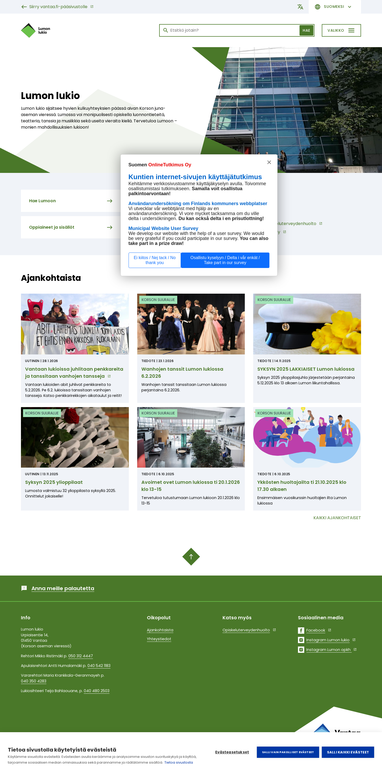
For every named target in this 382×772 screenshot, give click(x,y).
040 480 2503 (96, 690)
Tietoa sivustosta (178, 762)
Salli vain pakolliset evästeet (288, 752)
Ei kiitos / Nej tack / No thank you (155, 260)
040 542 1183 (98, 665)
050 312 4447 (80, 656)
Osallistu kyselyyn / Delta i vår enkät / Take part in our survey (225, 260)
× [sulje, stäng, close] (269, 162)
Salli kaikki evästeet (348, 752)
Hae (306, 30)
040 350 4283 (33, 681)
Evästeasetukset (232, 752)
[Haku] (236, 30)
